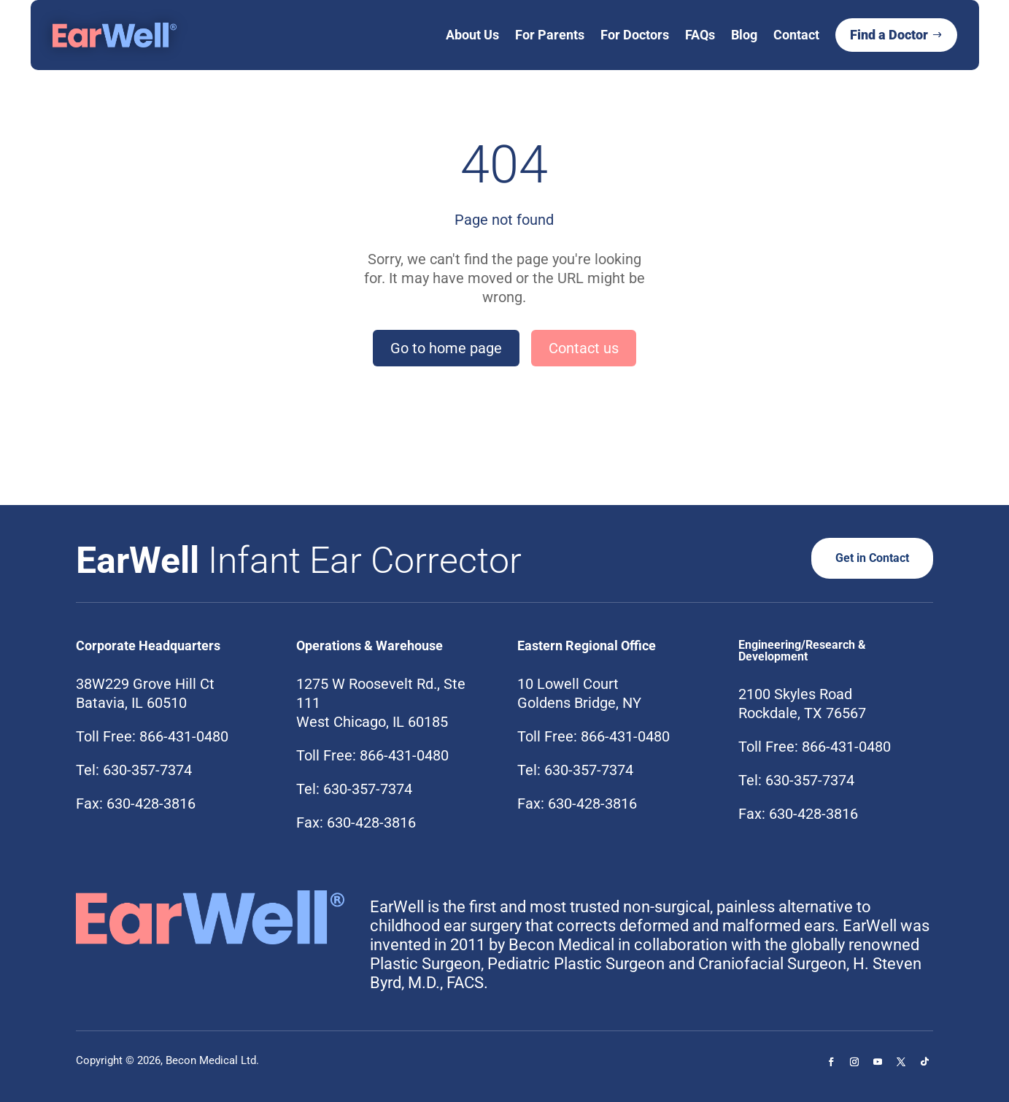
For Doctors (634, 34)
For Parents (549, 34)
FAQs (700, 34)
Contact (796, 34)
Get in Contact (867, 558)
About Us (472, 34)
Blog (744, 34)
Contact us (584, 348)
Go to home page (446, 348)
